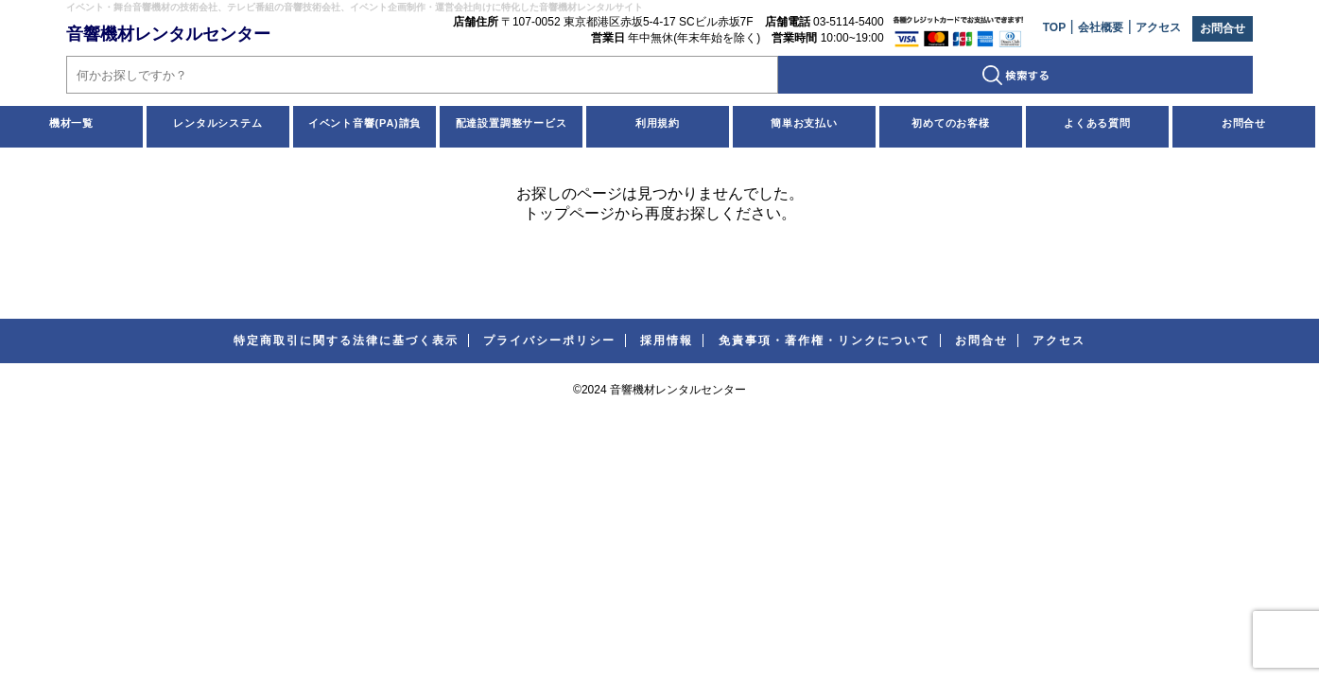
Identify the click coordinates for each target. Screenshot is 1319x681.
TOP (1054, 27)
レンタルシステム (217, 123)
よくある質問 (1097, 123)
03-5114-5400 (848, 21)
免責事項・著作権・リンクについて (824, 340)
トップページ (569, 213)
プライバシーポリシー (549, 340)
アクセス (1158, 27)
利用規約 (657, 123)
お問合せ (1222, 28)
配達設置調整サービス (511, 123)
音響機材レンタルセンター (168, 34)
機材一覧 (71, 123)
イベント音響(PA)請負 (364, 123)
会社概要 (1100, 27)
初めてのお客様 (950, 123)
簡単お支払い (804, 123)
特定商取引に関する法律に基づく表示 (346, 340)
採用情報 (666, 340)
